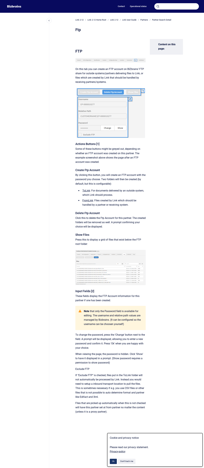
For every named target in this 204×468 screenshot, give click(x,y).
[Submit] (157, 6)
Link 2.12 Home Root (96, 20)
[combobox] (176, 6)
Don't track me (126, 461)
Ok (113, 461)
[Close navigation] (49, 20)
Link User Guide (129, 20)
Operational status (138, 6)
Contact (121, 6)
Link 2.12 (79, 20)
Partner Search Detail (161, 20)
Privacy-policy (117, 451)
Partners (144, 20)
